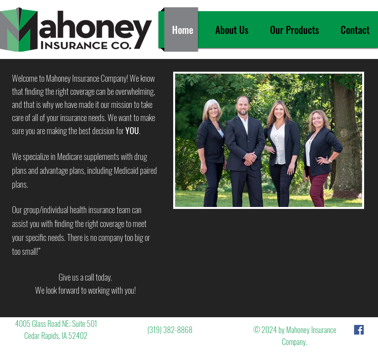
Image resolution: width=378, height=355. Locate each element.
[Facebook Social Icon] (359, 330)
